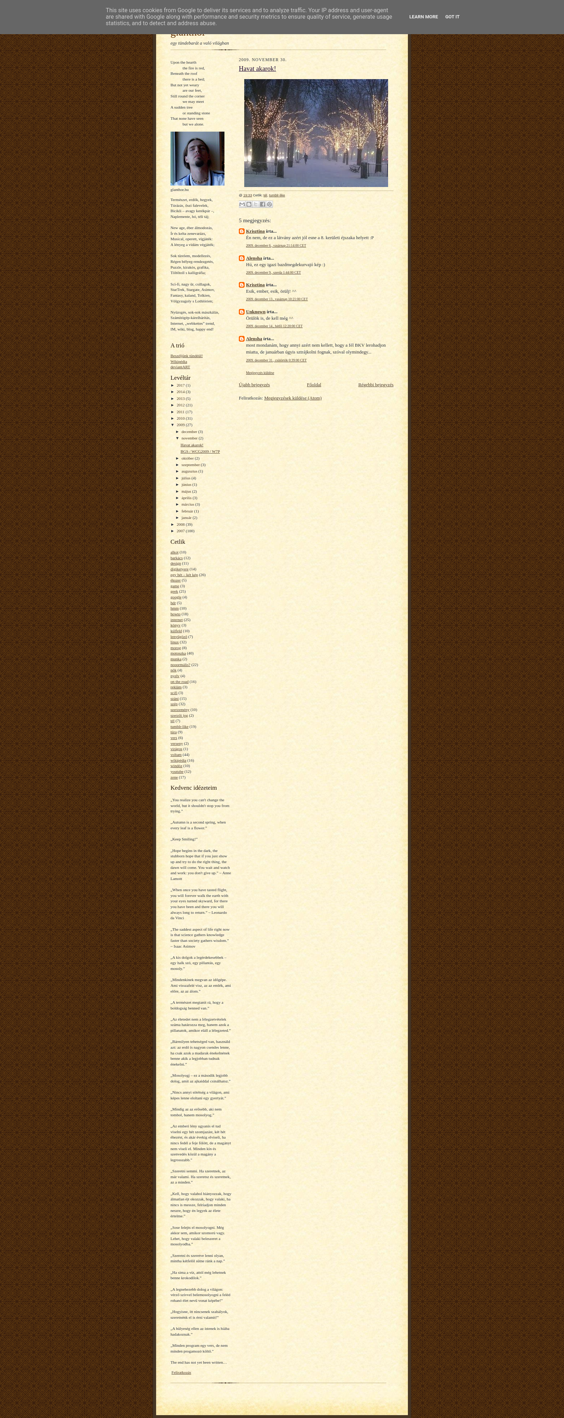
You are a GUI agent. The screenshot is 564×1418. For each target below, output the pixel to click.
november (190, 438)
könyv (175, 625)
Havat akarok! (192, 445)
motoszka (178, 653)
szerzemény (180, 709)
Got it (452, 16)
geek (174, 591)
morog (175, 648)
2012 (181, 405)
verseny (176, 743)
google (175, 597)
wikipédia (178, 760)
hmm (174, 608)
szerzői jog (179, 715)
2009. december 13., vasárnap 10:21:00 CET (277, 299)
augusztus (190, 471)
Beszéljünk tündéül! (186, 356)
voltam (176, 754)
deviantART (180, 367)
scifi (173, 692)
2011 (181, 412)
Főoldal (314, 384)
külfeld (176, 631)
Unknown (255, 311)
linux (174, 642)
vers (173, 737)
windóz (176, 765)
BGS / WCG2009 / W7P (200, 451)
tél (172, 721)
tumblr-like (179, 726)
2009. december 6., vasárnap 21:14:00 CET (276, 245)
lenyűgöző (178, 636)
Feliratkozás (181, 1372)
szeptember (191, 464)
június (187, 484)
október (188, 458)
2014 (181, 391)
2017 (181, 385)
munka (175, 659)
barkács (176, 558)
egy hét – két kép (184, 575)
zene (174, 777)
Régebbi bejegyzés (376, 384)
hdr (173, 603)
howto (175, 614)
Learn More (423, 16)
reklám (176, 687)
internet (176, 619)
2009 (181, 425)
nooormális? (180, 664)
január (187, 517)
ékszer (175, 580)
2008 (181, 524)
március (188, 504)
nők (173, 670)
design (175, 563)
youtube (176, 771)
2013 (181, 398)
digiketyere (179, 569)
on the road (179, 681)
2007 (181, 531)
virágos (176, 749)
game (174, 586)
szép (174, 704)
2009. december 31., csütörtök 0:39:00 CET (276, 360)
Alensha (254, 258)
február (188, 511)
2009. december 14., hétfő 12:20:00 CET (274, 326)
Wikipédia (178, 361)
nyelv (174, 676)
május (187, 491)
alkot (174, 552)
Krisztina (255, 231)
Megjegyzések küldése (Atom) (293, 398)
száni (174, 698)
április (187, 498)
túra (173, 732)
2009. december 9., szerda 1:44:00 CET (273, 272)
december (190, 431)
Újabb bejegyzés (254, 384)
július (187, 478)
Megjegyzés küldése (260, 373)
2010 (181, 418)
